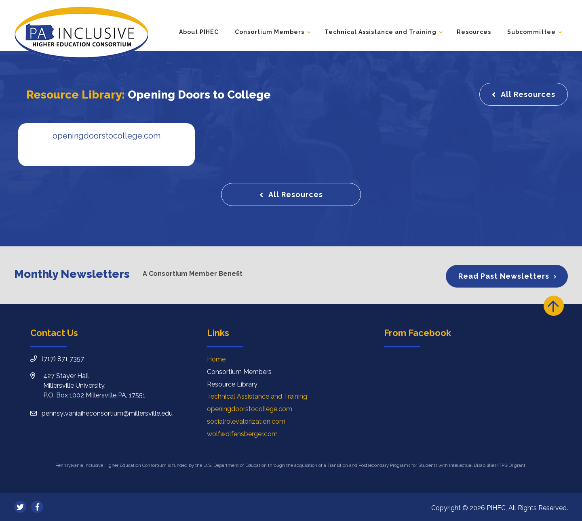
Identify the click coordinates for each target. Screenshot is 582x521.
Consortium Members (269, 32)
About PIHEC (199, 32)
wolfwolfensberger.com (242, 434)
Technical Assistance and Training (380, 32)
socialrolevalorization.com (246, 421)
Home (216, 359)
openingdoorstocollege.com (249, 409)
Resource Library (232, 384)
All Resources (528, 94)
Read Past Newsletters (503, 276)
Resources (474, 32)
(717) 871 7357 (63, 359)
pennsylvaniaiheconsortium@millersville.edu (107, 413)
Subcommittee (531, 32)
